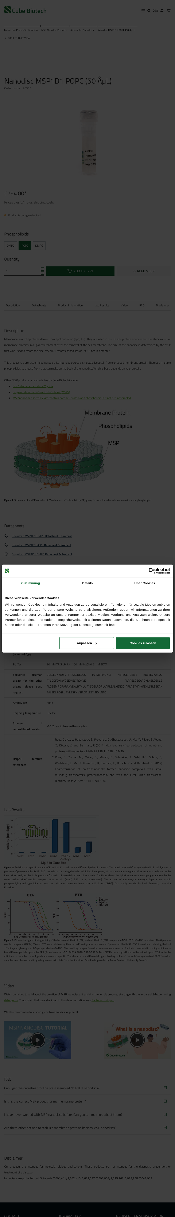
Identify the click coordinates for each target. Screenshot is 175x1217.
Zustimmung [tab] (30, 583)
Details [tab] (87, 583)
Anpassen (87, 643)
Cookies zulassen (143, 643)
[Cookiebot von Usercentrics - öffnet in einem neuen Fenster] (151, 571)
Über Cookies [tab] (144, 583)
